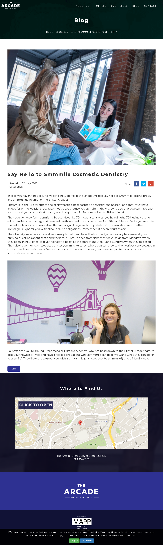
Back (14, 369)
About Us (84, 6)
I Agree (74, 541)
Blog (136, 6)
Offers (101, 6)
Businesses (119, 6)
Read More (87, 541)
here (134, 535)
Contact (150, 6)
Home (50, 32)
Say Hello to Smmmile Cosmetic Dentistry (90, 32)
